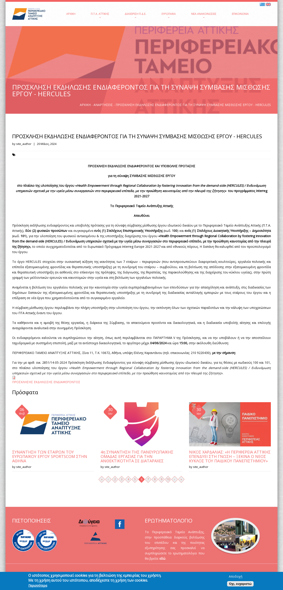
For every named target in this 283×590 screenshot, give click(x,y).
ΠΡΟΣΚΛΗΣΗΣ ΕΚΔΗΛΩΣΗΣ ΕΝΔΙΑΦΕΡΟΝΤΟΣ (46, 382)
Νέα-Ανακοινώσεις (203, 15)
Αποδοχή (235, 577)
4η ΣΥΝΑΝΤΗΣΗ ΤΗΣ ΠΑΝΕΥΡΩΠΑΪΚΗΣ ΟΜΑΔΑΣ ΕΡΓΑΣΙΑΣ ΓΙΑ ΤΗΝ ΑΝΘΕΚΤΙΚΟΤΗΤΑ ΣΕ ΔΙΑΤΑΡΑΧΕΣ (137, 456)
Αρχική (70, 14)
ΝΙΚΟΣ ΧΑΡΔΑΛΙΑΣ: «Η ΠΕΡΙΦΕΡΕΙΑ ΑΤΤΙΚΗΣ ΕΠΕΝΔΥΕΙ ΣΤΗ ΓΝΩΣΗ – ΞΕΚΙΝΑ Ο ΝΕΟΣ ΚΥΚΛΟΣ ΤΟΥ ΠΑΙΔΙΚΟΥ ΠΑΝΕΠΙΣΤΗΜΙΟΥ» (230, 456)
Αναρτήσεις (103, 105)
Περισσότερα (37, 586)
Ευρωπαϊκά (169, 15)
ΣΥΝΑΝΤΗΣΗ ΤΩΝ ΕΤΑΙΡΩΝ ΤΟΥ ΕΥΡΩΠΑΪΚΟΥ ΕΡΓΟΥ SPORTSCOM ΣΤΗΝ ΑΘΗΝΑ (49, 456)
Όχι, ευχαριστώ (240, 585)
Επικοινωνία (240, 14)
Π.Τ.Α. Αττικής (100, 15)
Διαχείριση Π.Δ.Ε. (135, 15)
